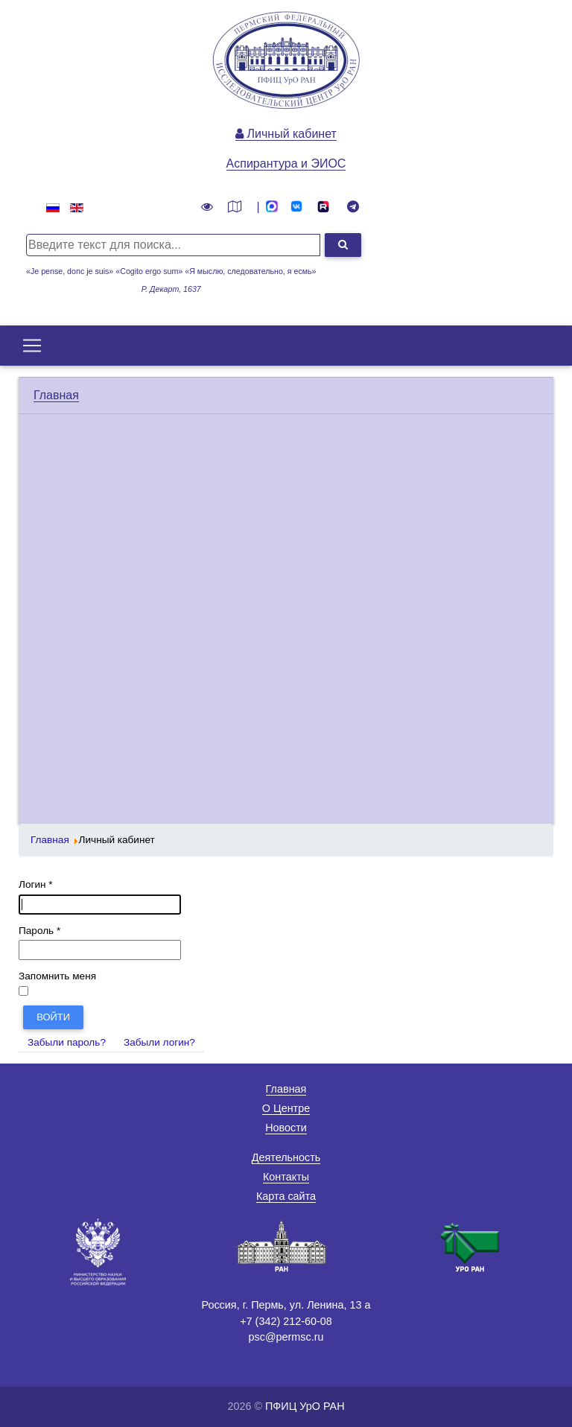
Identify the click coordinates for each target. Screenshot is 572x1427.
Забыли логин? (159, 1042)
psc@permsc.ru (286, 1337)
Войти (53, 1017)
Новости (286, 1128)
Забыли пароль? (67, 1042)
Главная (56, 395)
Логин (36, 884)
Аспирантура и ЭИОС (286, 163)
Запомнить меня (57, 976)
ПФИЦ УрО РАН (305, 1406)
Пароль (39, 930)
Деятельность (286, 1157)
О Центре (286, 1108)
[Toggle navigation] (32, 345)
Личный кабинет (286, 133)
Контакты (286, 1177)
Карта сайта (286, 1196)
